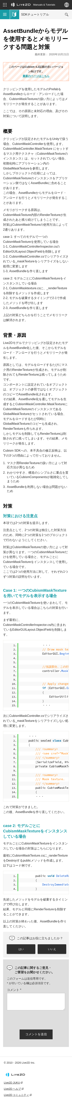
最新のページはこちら (36, 76)
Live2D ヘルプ (12, 1088)
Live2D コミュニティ (16, 1094)
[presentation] (36, 1019)
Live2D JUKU (12, 1082)
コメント (14, 989)
